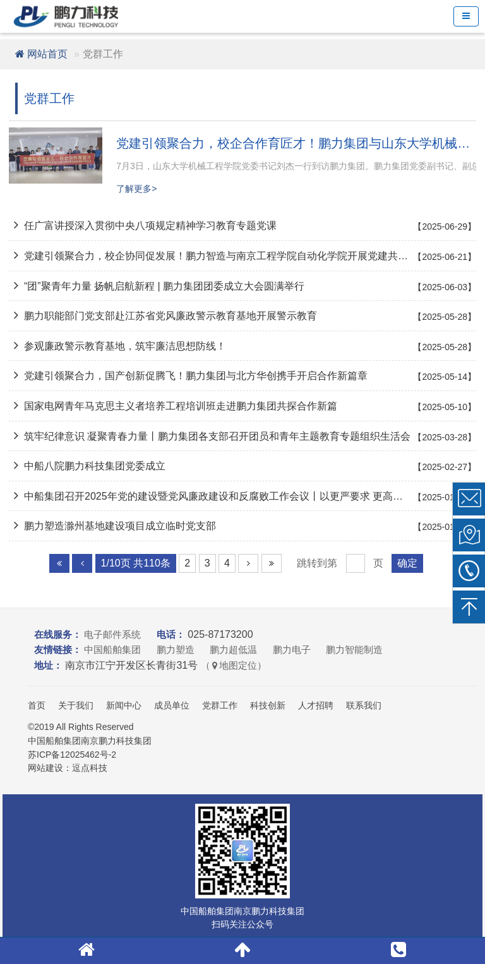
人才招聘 (315, 705)
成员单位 (171, 705)
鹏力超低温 (233, 649)
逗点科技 (89, 768)
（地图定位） (233, 665)
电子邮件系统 (112, 634)
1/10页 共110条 (136, 563)
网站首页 (41, 54)
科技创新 (267, 705)
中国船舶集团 (112, 649)
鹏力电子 (292, 649)
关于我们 (75, 705)
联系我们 (363, 705)
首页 (36, 705)
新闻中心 (123, 705)
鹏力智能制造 (354, 649)
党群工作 (219, 705)
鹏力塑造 (176, 649)
